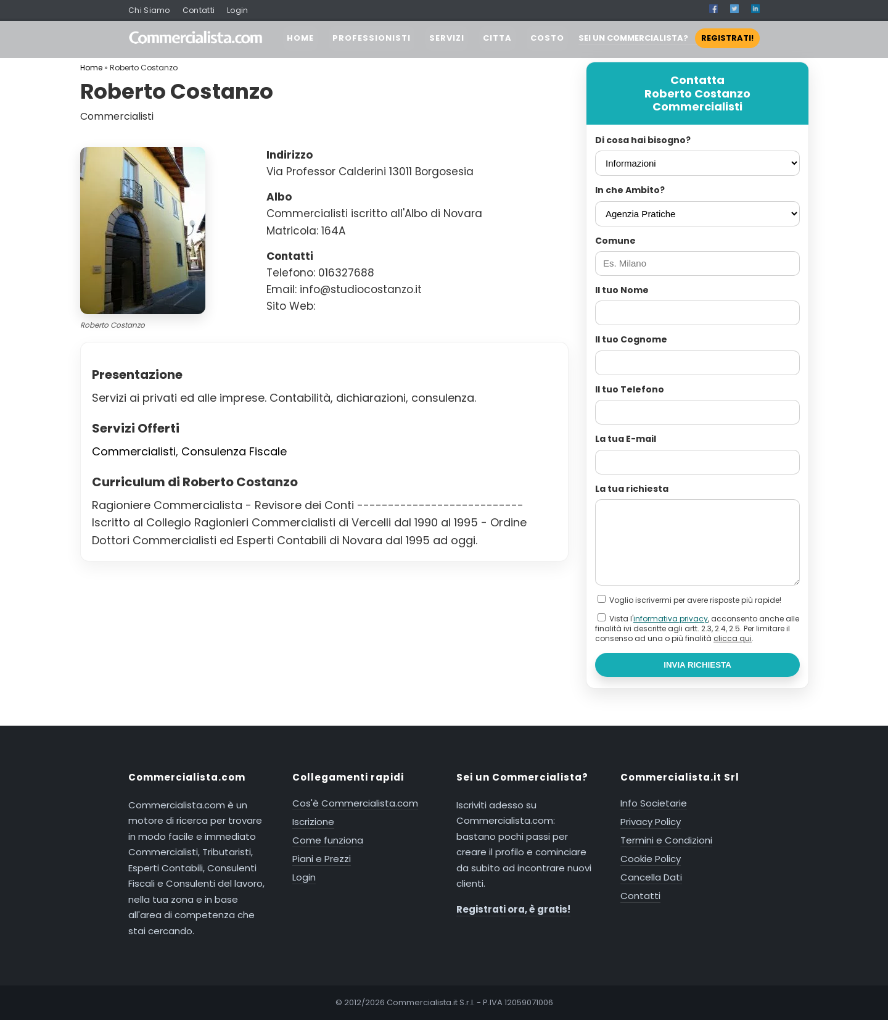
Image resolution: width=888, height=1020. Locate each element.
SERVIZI (446, 38)
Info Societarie (653, 803)
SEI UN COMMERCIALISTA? (669, 38)
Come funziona (327, 840)
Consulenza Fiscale (234, 451)
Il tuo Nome (622, 290)
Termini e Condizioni (666, 840)
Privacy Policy (650, 821)
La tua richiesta (631, 489)
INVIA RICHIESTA (697, 665)
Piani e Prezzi (321, 858)
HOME (300, 38)
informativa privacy (670, 618)
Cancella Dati (651, 877)
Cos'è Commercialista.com (355, 803)
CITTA (497, 38)
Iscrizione (313, 821)
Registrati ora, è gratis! (513, 909)
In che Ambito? (630, 190)
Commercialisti (134, 451)
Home (91, 67)
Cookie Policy (650, 858)
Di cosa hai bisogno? (643, 140)
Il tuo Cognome (631, 339)
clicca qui (732, 638)
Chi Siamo (149, 10)
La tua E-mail (625, 439)
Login (238, 10)
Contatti (199, 10)
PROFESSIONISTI (371, 38)
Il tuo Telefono (629, 389)
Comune (615, 240)
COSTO (547, 38)
